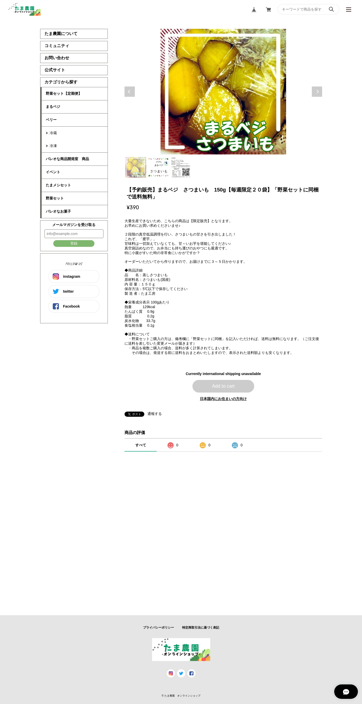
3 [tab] (181, 167)
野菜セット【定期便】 (64, 93)
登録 (73, 243)
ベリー (51, 120)
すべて (140, 445)
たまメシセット (58, 185)
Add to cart (223, 386)
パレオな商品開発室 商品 (67, 159)
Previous (130, 91)
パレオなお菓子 (58, 211)
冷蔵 (53, 133)
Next (317, 91)
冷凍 (53, 146)
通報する (154, 414)
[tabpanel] (223, 91)
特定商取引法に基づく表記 (200, 627)
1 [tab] (136, 167)
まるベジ (53, 107)
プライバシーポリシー (158, 627)
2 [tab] (158, 167)
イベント (53, 172)
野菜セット (55, 198)
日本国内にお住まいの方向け (223, 399)
